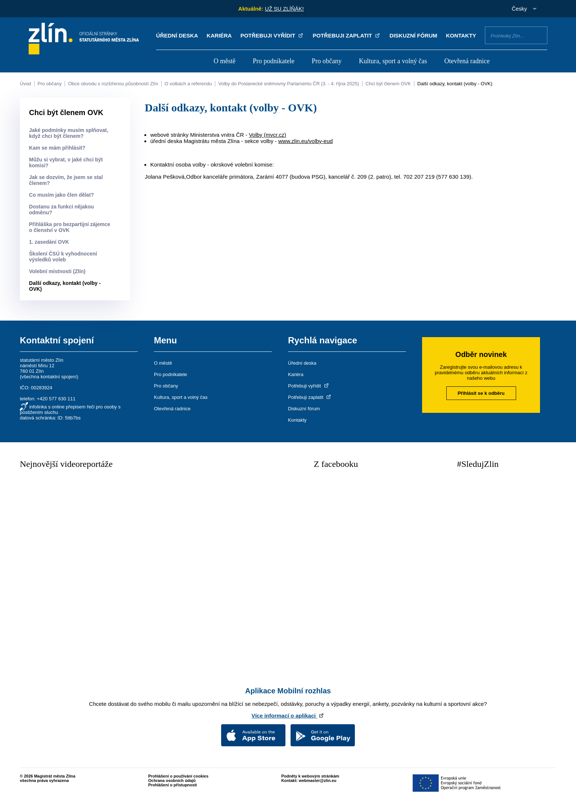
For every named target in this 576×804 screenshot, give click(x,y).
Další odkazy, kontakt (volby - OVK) (454, 83)
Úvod (25, 83)
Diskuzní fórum (413, 35)
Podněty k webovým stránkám (310, 776)
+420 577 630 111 (56, 398)
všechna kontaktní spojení (48, 376)
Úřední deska (177, 35)
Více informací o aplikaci (287, 715)
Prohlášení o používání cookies (178, 776)
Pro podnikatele (273, 61)
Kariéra (219, 35)
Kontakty (461, 35)
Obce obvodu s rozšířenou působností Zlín (113, 83)
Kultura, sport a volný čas (393, 61)
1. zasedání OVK (49, 242)
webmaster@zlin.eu (317, 780)
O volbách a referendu (188, 83)
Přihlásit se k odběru (481, 393)
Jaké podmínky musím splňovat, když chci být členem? (68, 133)
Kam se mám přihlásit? (57, 148)
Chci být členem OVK (388, 83)
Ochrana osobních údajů (172, 780)
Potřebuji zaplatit (347, 35)
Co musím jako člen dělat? (61, 195)
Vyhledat (539, 35)
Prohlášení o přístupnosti (172, 785)
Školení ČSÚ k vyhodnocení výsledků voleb (63, 256)
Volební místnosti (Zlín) (57, 271)
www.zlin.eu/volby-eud (305, 141)
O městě (224, 61)
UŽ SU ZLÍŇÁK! (284, 9)
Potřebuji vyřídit (272, 35)
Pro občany (327, 61)
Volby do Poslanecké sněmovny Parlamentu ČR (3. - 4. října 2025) (288, 83)
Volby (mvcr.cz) (267, 135)
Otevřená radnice (467, 61)
